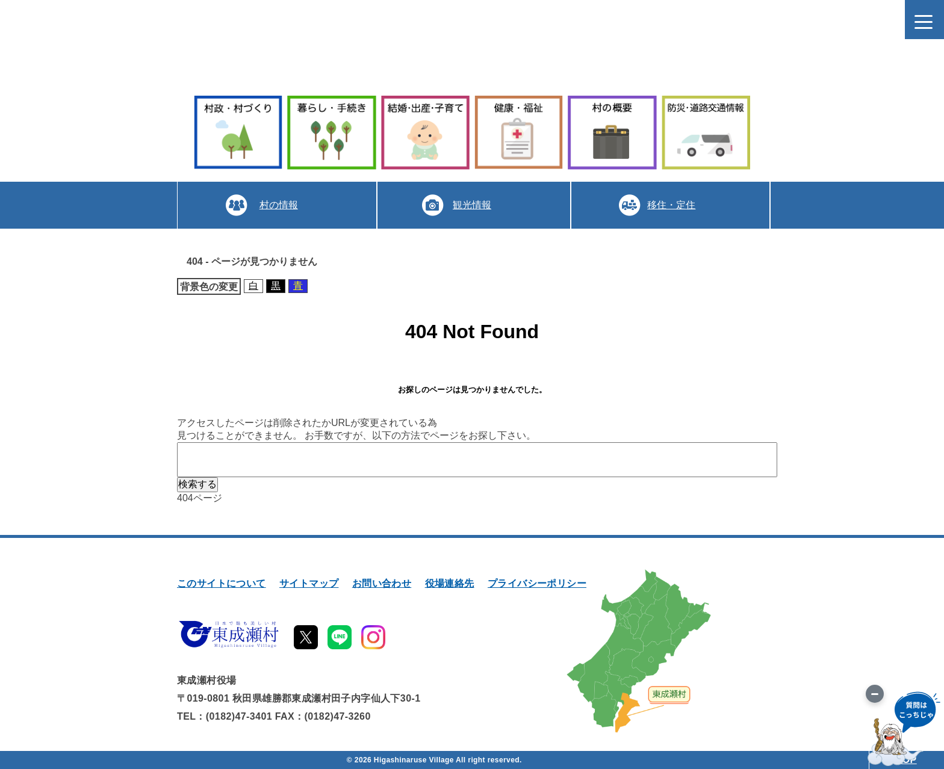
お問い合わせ (381, 583)
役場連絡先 (449, 583)
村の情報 (278, 205)
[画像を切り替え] (875, 694)
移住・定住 (671, 205)
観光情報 (472, 205)
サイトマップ (308, 583)
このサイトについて (221, 583)
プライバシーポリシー (537, 583)
